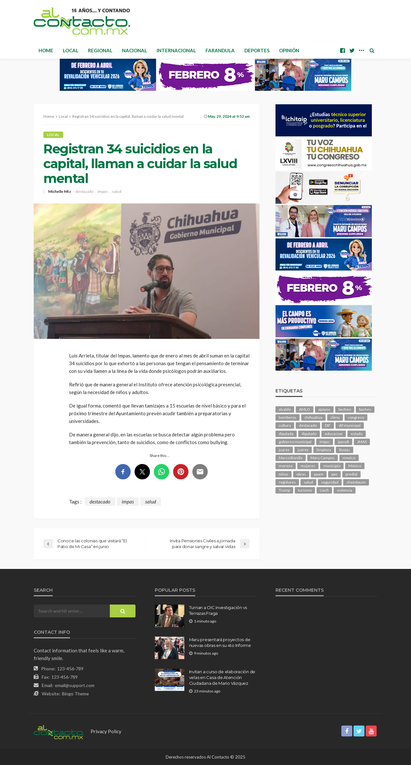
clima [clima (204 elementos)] (335, 417)
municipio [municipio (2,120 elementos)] (331, 465)
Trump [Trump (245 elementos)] (284, 490)
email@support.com (74, 685)
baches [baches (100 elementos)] (365, 409)
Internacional (176, 50)
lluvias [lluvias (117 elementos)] (344, 449)
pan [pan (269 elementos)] (334, 474)
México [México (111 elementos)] (354, 465)
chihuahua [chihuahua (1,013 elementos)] (313, 417)
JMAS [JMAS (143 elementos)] (362, 441)
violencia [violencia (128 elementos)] (344, 490)
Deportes (256, 50)
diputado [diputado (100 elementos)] (309, 433)
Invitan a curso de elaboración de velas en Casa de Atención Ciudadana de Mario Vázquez (222, 677)
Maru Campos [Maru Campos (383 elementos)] (322, 457)
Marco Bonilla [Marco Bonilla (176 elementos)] (290, 457)
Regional (100, 50)
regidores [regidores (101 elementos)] (287, 482)
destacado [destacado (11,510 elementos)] (308, 425)
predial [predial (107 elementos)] (351, 474)
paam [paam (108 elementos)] (318, 474)
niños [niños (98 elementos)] (283, 474)
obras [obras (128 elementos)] (301, 474)
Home (46, 50)
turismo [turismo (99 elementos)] (305, 490)
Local (70, 50)
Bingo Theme (75, 693)
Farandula (220, 50)
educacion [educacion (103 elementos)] (334, 433)
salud (116, 191)
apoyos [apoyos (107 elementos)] (324, 409)
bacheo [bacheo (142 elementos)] (344, 409)
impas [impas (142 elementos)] (324, 441)
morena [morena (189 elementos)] (286, 465)
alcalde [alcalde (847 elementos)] (285, 409)
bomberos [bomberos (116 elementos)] (287, 417)
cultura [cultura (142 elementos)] (285, 425)
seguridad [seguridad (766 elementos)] (329, 482)
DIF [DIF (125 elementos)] (328, 425)
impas (103, 191)
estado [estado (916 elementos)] (357, 433)
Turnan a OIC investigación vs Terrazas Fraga (218, 610)
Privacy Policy (106, 731)
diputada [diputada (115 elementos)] (286, 433)
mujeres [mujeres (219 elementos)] (308, 465)
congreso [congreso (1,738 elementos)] (356, 417)
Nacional (134, 50)
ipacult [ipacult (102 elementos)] (343, 441)
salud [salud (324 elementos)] (308, 482)
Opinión (289, 50)
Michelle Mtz (59, 191)
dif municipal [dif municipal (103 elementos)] (350, 425)
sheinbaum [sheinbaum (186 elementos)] (356, 482)
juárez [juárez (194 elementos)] (303, 449)
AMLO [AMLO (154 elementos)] (304, 409)
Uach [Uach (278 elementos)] (324, 490)
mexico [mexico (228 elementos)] (349, 457)
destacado (84, 191)
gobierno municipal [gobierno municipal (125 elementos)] (295, 441)
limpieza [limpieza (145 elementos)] (324, 449)
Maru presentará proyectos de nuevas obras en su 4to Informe (220, 642)
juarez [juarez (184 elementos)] (284, 449)
